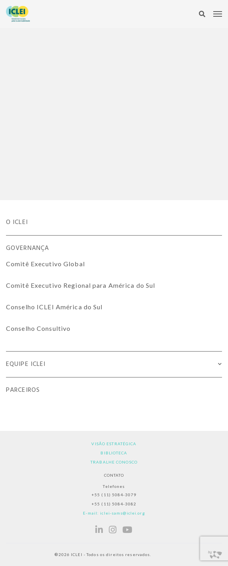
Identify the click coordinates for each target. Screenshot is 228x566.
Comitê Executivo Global (45, 263)
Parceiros (23, 390)
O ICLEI (17, 222)
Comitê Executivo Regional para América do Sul (80, 285)
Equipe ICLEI (25, 364)
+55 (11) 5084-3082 (114, 503)
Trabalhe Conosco (114, 462)
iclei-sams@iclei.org (122, 513)
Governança (27, 248)
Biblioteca (113, 452)
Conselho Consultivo (38, 328)
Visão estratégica (113, 443)
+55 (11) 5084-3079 (114, 494)
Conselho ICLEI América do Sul (54, 307)
